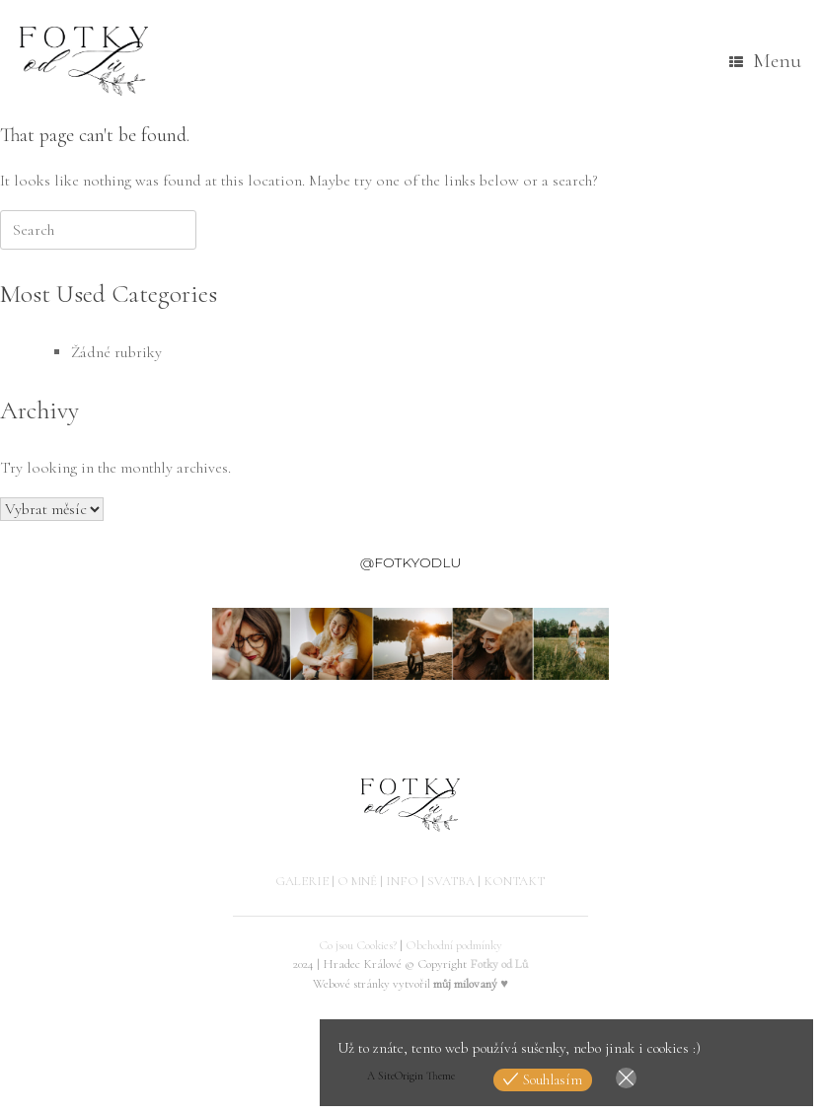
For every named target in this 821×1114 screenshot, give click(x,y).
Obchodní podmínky (454, 945)
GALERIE (302, 881)
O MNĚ (357, 881)
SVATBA (451, 881)
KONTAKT (514, 881)
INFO (402, 881)
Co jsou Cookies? (358, 945)
